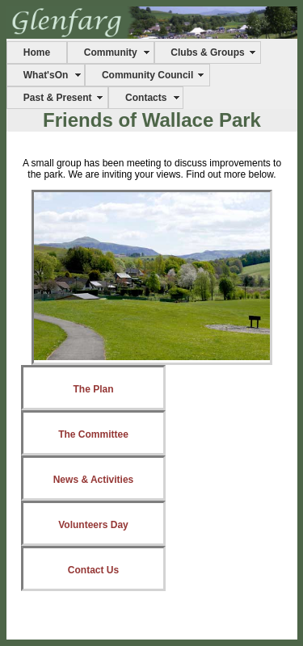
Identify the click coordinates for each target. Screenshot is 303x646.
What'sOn (46, 75)
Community (110, 52)
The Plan (93, 389)
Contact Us (93, 570)
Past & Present (57, 97)
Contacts (145, 97)
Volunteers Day (93, 525)
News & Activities (93, 479)
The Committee (93, 434)
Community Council (147, 75)
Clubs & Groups (207, 52)
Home (36, 52)
